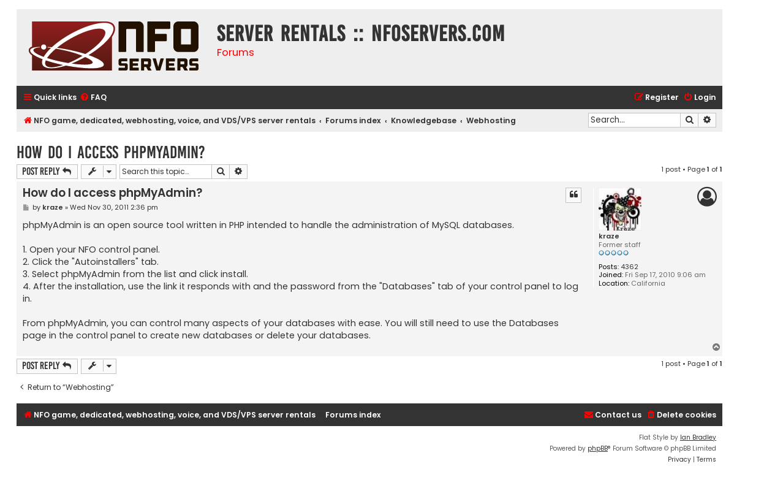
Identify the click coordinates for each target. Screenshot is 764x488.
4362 (629, 267)
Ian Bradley (698, 437)
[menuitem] (93, 98)
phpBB (598, 448)
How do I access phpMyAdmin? (111, 152)
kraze (609, 236)
